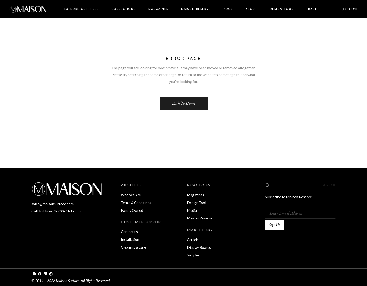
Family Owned (132, 210)
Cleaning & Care (133, 247)
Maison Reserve (199, 218)
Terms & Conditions (136, 203)
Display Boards (199, 247)
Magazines (195, 195)
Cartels (192, 240)
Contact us (129, 232)
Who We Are (131, 195)
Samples (193, 255)
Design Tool (196, 203)
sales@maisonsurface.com (52, 203)
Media (192, 210)
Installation (130, 239)
